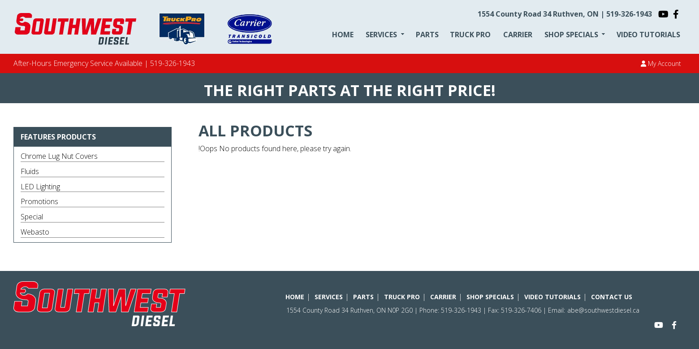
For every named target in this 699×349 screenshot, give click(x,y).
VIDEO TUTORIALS (648, 34)
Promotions (39, 201)
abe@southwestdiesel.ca (603, 310)
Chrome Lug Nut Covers (59, 156)
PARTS (427, 34)
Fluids (30, 171)
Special (32, 217)
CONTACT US (611, 296)
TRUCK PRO (470, 34)
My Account (661, 63)
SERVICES (381, 34)
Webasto (35, 232)
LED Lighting (40, 187)
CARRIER (517, 34)
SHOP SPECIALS (571, 34)
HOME (343, 34)
